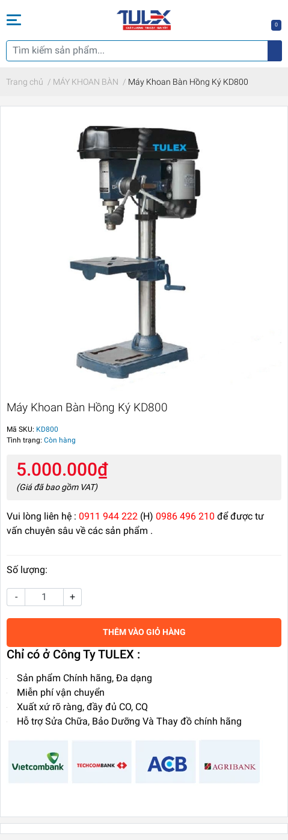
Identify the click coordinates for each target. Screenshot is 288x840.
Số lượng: (27, 569)
